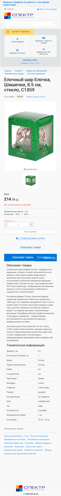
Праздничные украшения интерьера (20, 454)
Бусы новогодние (34, 447)
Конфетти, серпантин (33, 450)
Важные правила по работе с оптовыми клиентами (26, 3)
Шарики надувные (43, 443)
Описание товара (30, 247)
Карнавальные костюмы (15, 439)
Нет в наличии (30, 232)
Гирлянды (8, 447)
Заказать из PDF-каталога (43, 51)
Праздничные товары (14, 74)
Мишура (48, 450)
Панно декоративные (13, 436)
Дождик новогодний (13, 450)
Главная (9, 9)
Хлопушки (29, 443)
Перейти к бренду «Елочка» (36, 97)
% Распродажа (17, 40)
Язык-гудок (19, 447)
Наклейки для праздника (38, 439)
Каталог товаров (17, 32)
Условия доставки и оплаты (30, 238)
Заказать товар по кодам (43, 40)
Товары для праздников (36, 71)
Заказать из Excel (17, 51)
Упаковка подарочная (13, 443)
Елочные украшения (36, 74)
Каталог (19, 71)
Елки (27, 436)
